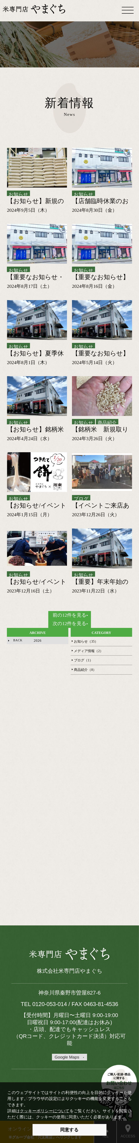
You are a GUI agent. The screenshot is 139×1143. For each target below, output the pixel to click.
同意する (69, 1129)
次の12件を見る (69, 623)
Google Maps (67, 1057)
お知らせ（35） (86, 641)
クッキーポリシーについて (45, 1111)
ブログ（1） (83, 660)
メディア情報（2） (88, 651)
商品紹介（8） (85, 670)
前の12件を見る (69, 615)
